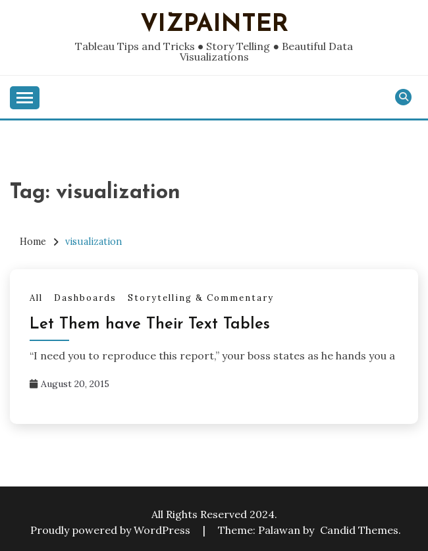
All (36, 297)
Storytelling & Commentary (201, 297)
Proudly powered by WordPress (111, 530)
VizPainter (214, 25)
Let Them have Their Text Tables (150, 324)
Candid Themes (359, 530)
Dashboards (85, 297)
